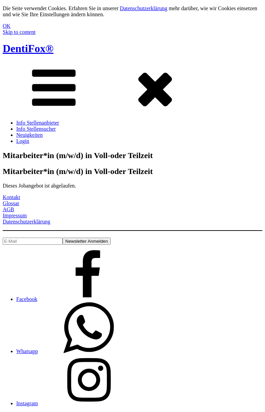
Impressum (15, 215)
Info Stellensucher (36, 129)
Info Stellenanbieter (37, 123)
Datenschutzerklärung (143, 8)
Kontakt (11, 197)
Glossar (11, 203)
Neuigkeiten (29, 135)
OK (6, 26)
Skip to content (19, 32)
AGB (8, 209)
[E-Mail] (33, 241)
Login (22, 141)
